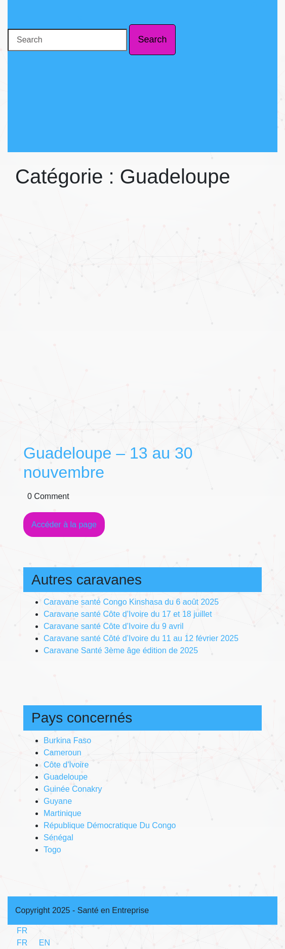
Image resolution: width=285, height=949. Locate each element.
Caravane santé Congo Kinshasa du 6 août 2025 (131, 602)
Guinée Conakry (73, 789)
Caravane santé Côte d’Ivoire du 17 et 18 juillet (128, 614)
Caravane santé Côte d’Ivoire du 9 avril (114, 626)
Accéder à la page (68, 527)
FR (17, 930)
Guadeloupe (66, 777)
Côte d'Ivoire (66, 764)
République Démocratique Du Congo (110, 825)
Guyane (58, 801)
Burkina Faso (67, 740)
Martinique (63, 813)
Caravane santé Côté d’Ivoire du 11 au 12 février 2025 (141, 638)
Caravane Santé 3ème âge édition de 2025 (121, 650)
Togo (52, 849)
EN (40, 942)
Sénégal (58, 837)
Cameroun (63, 752)
